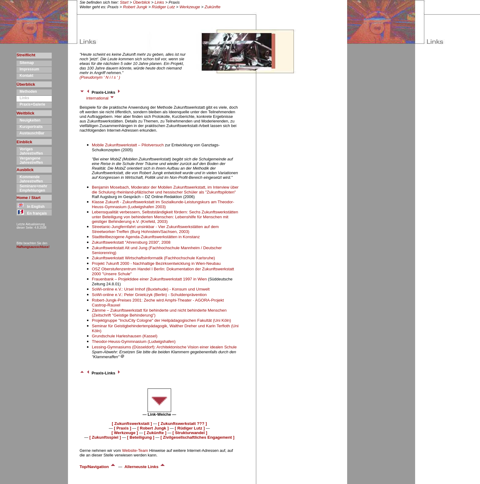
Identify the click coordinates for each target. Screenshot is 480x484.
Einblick (24, 142)
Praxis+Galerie (31, 104)
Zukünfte (212, 7)
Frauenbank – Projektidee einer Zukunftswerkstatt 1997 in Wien (150, 279)
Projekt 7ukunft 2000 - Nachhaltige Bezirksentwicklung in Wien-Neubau (156, 263)
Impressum (28, 69)
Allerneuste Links (145, 466)
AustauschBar (30, 133)
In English (31, 206)
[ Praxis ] (122, 428)
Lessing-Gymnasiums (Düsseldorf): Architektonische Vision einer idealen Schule (164, 347)
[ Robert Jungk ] (153, 428)
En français (32, 213)
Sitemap (25, 63)
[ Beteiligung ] (140, 437)
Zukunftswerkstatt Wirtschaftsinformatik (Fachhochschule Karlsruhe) (153, 258)
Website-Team (135, 450)
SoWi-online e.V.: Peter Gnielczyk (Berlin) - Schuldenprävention (149, 294)
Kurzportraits (30, 127)
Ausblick (25, 169)
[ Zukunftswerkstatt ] (132, 423)
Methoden (27, 91)
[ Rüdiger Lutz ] (190, 428)
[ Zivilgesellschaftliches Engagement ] (197, 437)
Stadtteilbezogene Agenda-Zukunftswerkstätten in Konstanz (146, 236)
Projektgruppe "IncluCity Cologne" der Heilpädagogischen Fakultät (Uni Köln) (161, 320)
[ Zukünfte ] (155, 432)
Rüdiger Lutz (163, 7)
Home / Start (29, 197)
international (100, 98)
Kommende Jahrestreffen (30, 179)
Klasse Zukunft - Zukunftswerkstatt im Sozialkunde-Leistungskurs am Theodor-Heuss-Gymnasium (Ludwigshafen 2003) (163, 204)
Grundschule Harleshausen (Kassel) (124, 336)
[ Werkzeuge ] (124, 432)
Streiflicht (26, 55)
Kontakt (25, 75)
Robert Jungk (135, 7)
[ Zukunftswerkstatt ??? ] (182, 423)
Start (124, 2)
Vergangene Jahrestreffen (30, 160)
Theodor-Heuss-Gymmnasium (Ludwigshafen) (133, 341)
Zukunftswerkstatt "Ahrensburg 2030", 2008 (131, 242)
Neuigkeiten (28, 120)
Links (159, 2)
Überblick (141, 2)
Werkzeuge (189, 7)
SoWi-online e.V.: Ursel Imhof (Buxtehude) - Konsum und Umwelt (151, 289)
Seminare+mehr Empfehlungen (32, 188)
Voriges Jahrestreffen (30, 151)
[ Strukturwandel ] (190, 432)
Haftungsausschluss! (33, 247)
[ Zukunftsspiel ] (105, 437)
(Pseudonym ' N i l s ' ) (100, 77)
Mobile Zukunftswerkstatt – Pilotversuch (128, 145)
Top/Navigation (98, 466)
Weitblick (25, 113)
